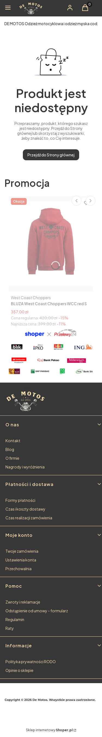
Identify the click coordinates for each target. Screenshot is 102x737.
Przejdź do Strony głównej (51, 154)
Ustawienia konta (20, 559)
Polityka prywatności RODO (30, 661)
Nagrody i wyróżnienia (25, 466)
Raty (9, 628)
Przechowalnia (18, 568)
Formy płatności (20, 500)
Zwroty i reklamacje (22, 601)
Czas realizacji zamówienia (28, 517)
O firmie (12, 458)
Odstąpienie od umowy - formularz (36, 610)
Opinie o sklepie (19, 670)
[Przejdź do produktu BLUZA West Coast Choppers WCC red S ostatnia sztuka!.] (51, 244)
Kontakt (12, 440)
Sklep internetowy (49, 730)
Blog (9, 449)
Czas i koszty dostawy (25, 508)
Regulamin (14, 619)
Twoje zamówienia (21, 551)
